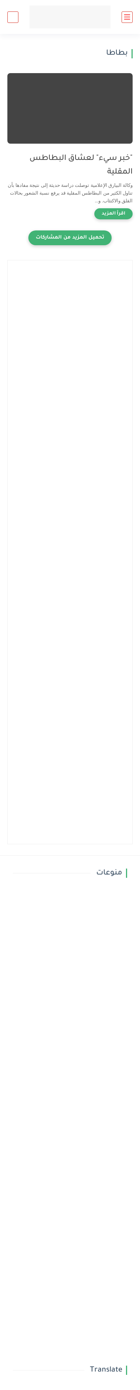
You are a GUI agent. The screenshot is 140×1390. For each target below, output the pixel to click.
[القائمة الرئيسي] (127, 17)
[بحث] (12, 17)
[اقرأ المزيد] (113, 213)
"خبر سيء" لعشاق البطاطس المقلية (81, 165)
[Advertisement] (70, 338)
